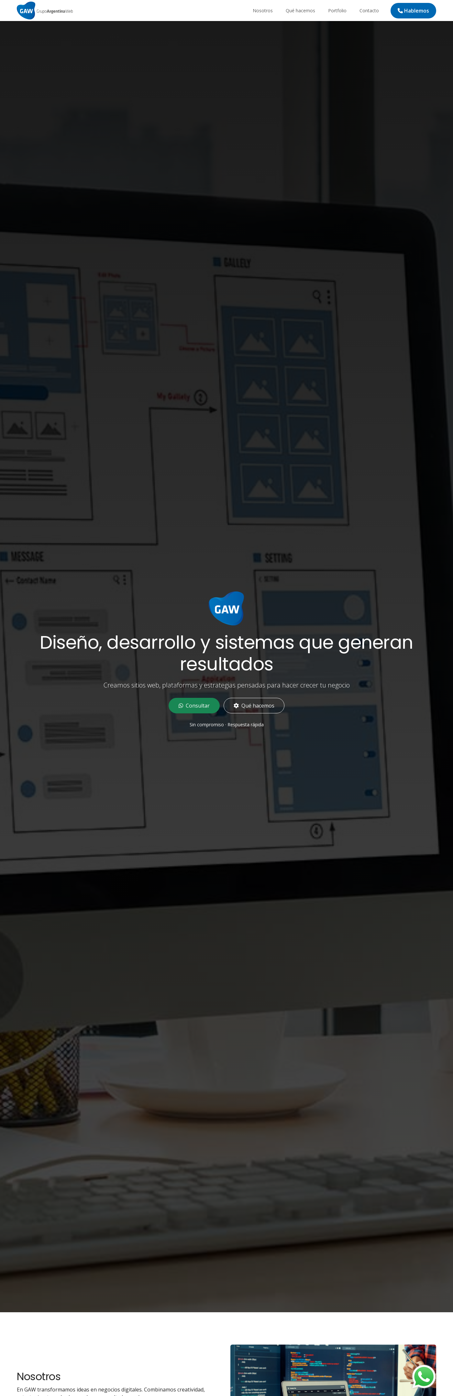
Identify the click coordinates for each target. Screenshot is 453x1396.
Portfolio (337, 10)
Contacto (369, 10)
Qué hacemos (300, 10)
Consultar (194, 705)
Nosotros (263, 10)
